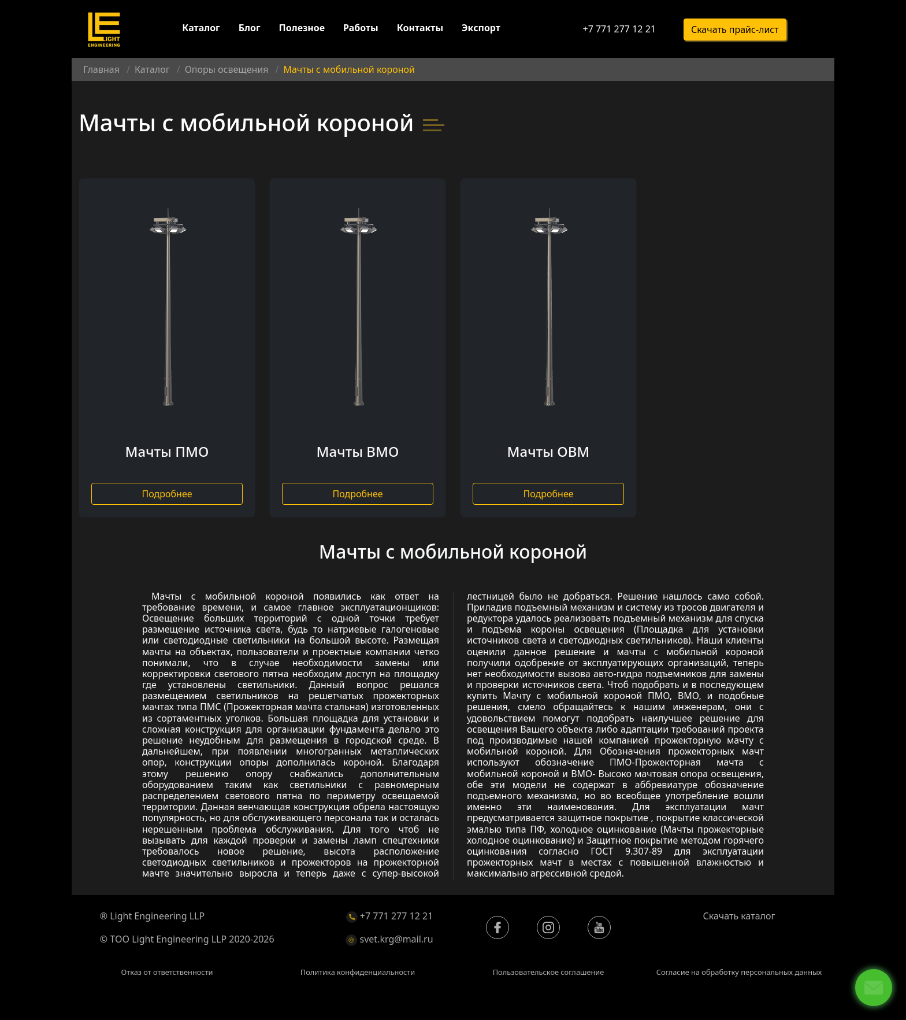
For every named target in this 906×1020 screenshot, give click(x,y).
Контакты (420, 27)
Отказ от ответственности (167, 972)
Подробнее (167, 493)
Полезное (302, 27)
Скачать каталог (739, 916)
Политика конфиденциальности (357, 972)
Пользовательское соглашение (548, 972)
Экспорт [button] (481, 27)
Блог (250, 27)
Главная (101, 69)
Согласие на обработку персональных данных (739, 972)
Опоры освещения (227, 69)
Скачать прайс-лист (735, 29)
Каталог (201, 27)
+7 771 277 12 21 (618, 29)
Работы (360, 27)
